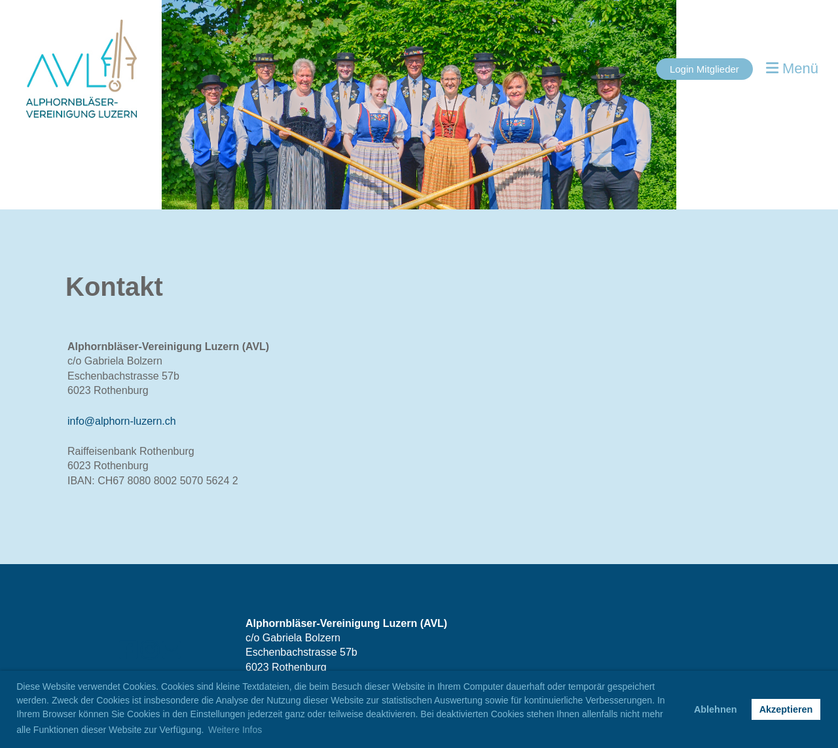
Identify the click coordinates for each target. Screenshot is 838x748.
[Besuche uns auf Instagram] (150, 650)
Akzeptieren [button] (786, 709)
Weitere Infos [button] (235, 729)
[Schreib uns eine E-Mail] (171, 650)
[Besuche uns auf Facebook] (128, 650)
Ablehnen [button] (715, 709)
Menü (792, 68)
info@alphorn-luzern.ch (121, 421)
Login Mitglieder (704, 69)
